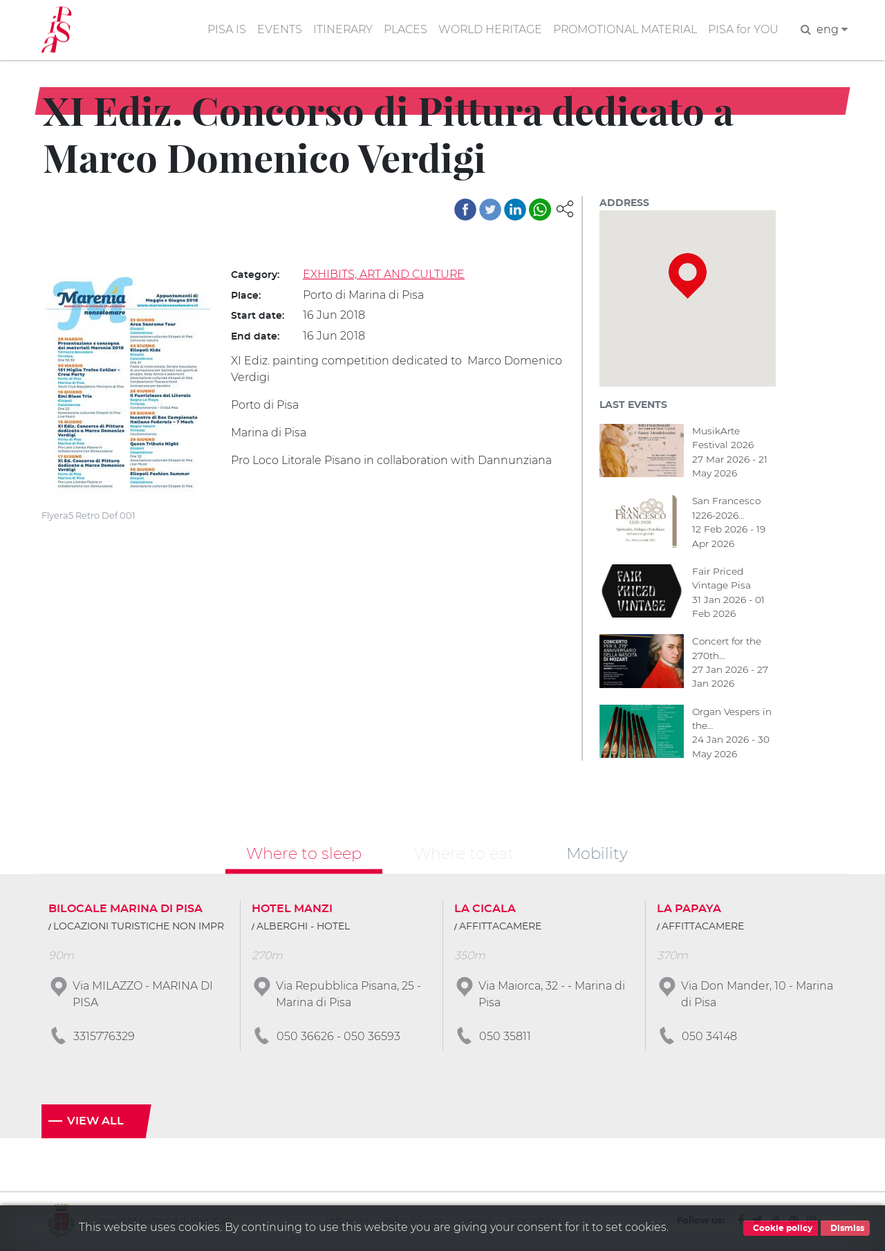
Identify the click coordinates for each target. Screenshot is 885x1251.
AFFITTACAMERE (500, 928)
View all (95, 1122)
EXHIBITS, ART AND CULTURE (384, 274)
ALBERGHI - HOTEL (303, 928)
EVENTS (275, 30)
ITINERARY (339, 30)
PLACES (403, 30)
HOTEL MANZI (292, 910)
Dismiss (845, 1228)
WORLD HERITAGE (488, 30)
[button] (565, 207)
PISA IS (222, 30)
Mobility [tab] (597, 854)
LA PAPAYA (689, 910)
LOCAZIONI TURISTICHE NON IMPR (138, 928)
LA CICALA (485, 910)
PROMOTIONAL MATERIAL (624, 30)
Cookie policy (780, 1228)
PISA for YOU (743, 30)
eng (832, 30)
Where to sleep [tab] (304, 854)
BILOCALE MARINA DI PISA (125, 910)
